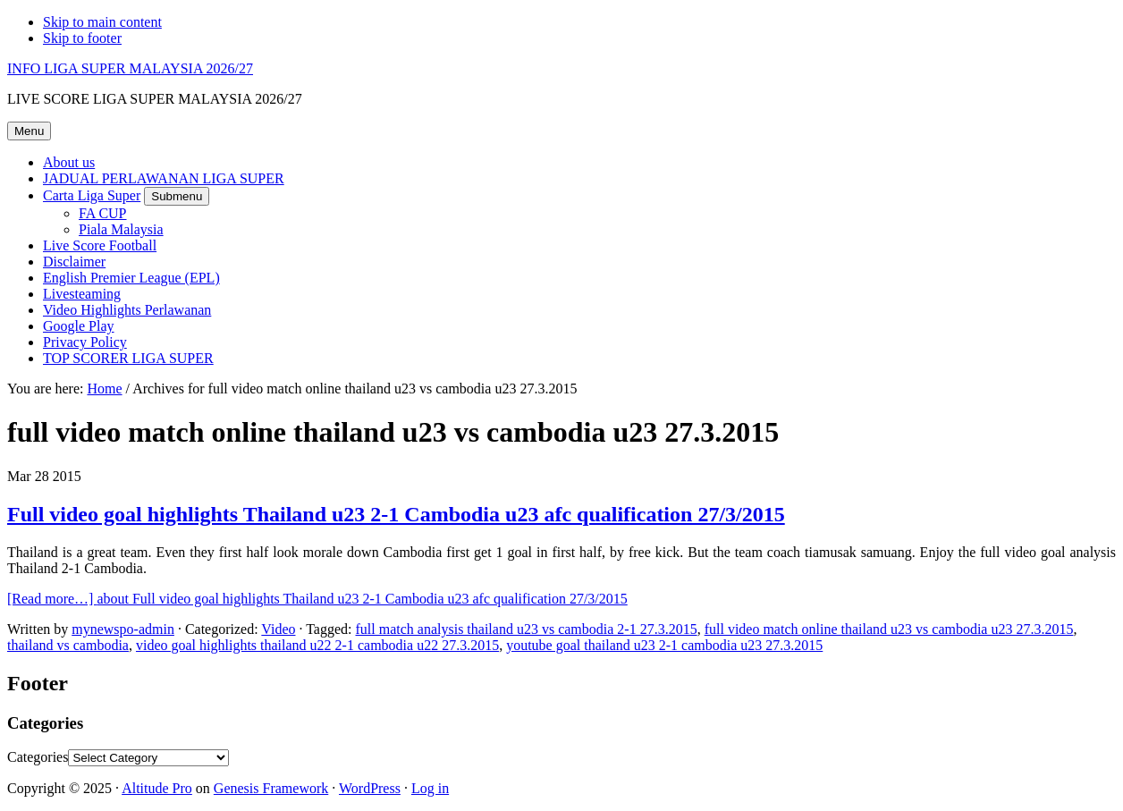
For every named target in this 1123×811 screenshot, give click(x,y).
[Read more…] (317, 598)
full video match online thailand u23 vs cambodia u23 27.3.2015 (889, 629)
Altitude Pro (157, 788)
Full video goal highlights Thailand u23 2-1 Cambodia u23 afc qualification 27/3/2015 (396, 514)
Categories (37, 757)
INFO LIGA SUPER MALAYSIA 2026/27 (130, 68)
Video (278, 629)
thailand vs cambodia (68, 645)
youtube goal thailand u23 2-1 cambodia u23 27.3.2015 (664, 645)
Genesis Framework (271, 788)
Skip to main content (102, 22)
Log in (430, 788)
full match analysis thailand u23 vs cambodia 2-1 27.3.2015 (526, 629)
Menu (29, 131)
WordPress (370, 788)
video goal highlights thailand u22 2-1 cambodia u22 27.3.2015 (317, 645)
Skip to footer (82, 38)
